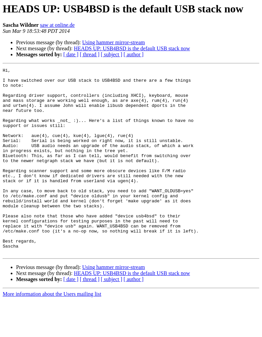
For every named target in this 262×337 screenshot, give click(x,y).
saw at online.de (57, 25)
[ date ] (70, 54)
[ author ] (134, 54)
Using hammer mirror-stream (113, 42)
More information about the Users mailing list (52, 331)
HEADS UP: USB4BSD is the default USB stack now (132, 48)
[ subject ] (111, 54)
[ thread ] (90, 54)
